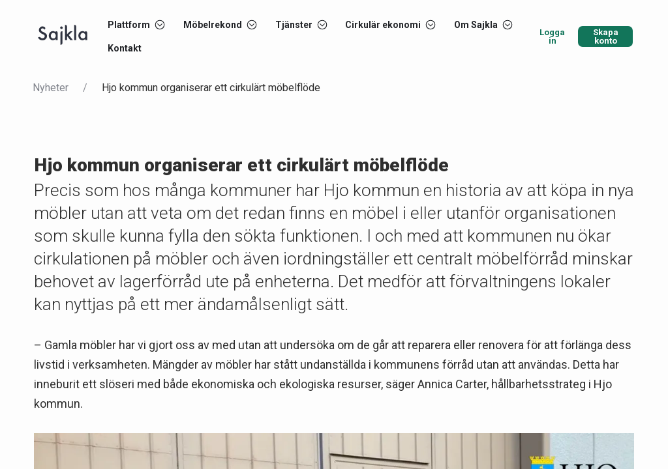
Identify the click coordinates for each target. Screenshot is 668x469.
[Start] (62, 36)
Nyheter (50, 87)
